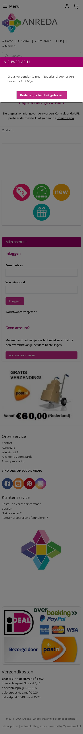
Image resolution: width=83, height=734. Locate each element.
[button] (41, 95)
